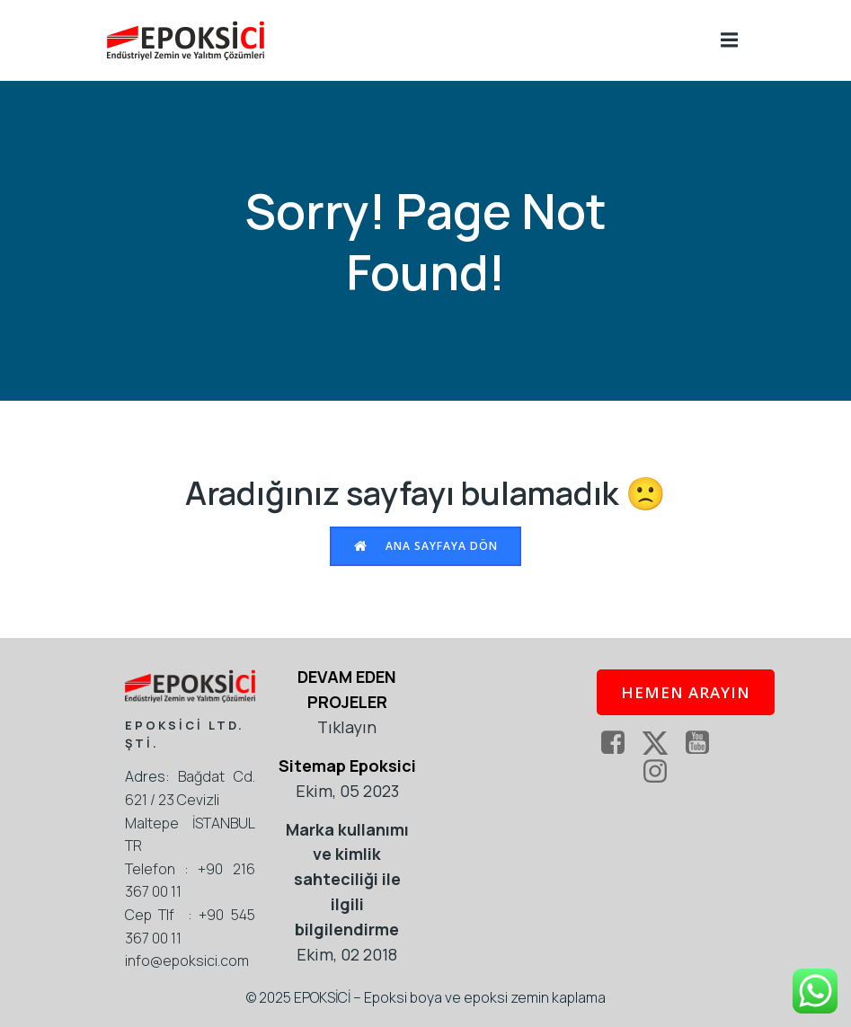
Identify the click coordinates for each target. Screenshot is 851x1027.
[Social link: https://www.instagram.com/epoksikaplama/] (662, 771)
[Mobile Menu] (729, 40)
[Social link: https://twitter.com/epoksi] (662, 743)
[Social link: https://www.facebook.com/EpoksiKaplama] (619, 743)
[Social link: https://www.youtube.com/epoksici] (704, 743)
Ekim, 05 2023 (347, 790)
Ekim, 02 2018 (347, 954)
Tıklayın (347, 727)
